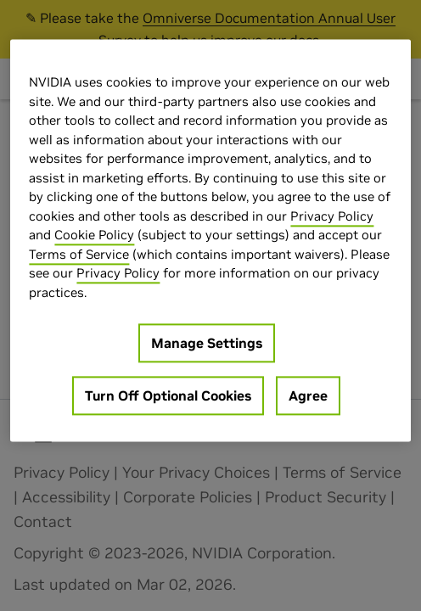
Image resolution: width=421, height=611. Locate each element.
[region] (210, 240)
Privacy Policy (331, 216)
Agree (308, 395)
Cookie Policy (94, 235)
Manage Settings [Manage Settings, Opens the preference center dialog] (206, 342)
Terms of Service (79, 254)
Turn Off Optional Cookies (168, 395)
